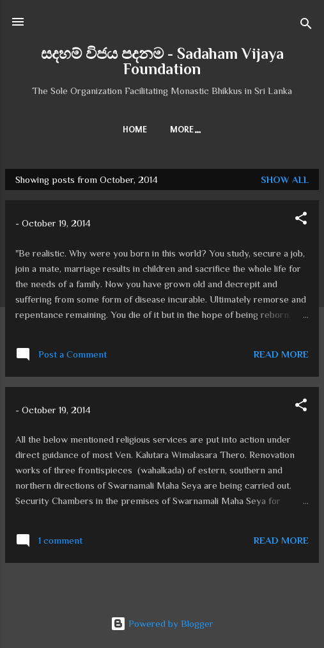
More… (186, 129)
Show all (285, 179)
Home (135, 129)
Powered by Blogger (162, 623)
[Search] (306, 25)
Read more (281, 354)
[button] (301, 220)
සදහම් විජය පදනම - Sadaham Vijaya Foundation (162, 61)
